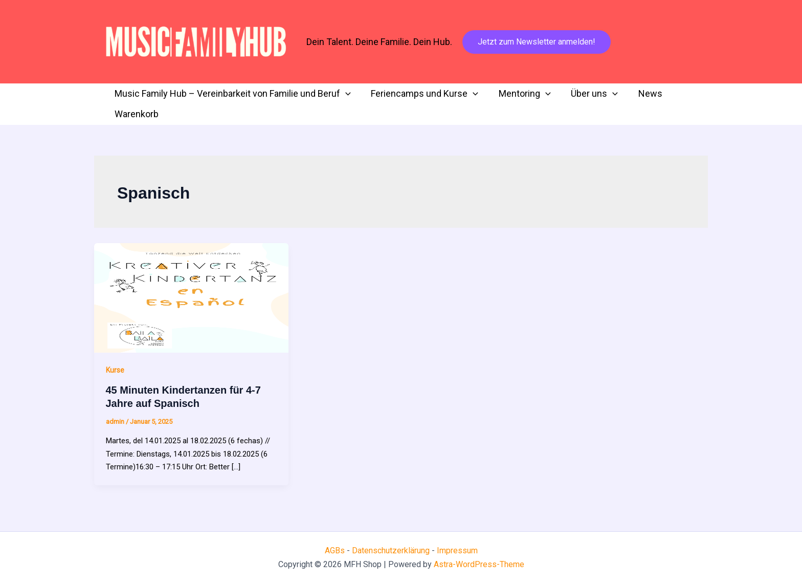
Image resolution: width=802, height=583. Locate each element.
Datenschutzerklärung (392, 550)
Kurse (115, 370)
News (642, 93)
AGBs (335, 550)
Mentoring (520, 93)
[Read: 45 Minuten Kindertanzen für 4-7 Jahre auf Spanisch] (191, 297)
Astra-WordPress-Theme (479, 564)
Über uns (587, 93)
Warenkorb (136, 114)
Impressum (457, 550)
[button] (536, 42)
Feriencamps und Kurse (422, 93)
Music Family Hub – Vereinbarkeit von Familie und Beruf (232, 93)
